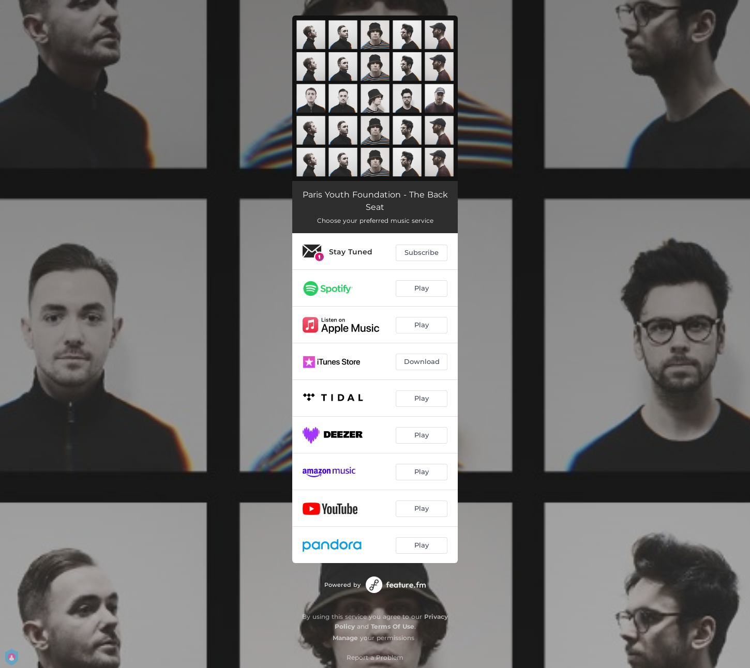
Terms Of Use (392, 626)
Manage (345, 638)
